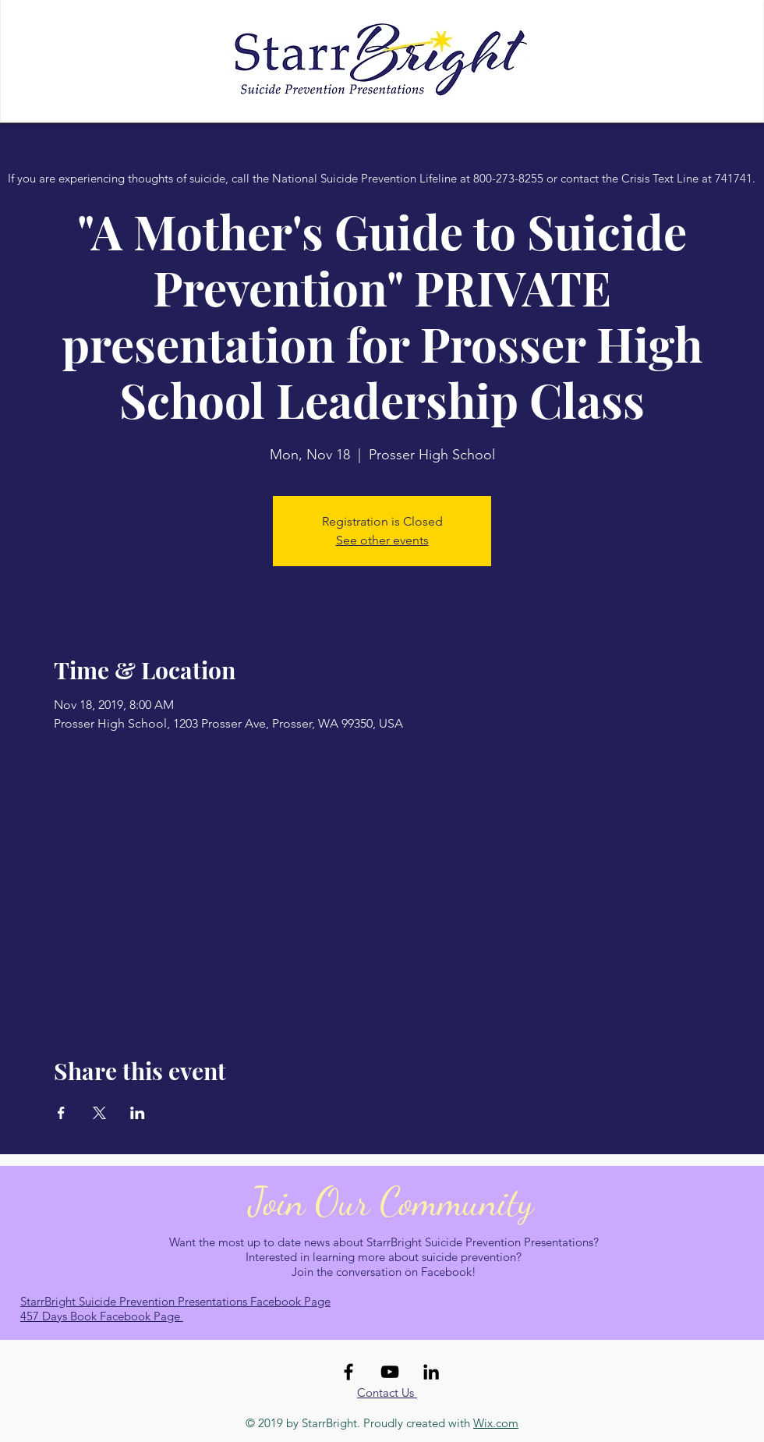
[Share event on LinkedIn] (137, 1113)
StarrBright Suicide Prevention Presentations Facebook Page (175, 1301)
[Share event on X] (99, 1113)
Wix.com (495, 1422)
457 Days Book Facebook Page (101, 1316)
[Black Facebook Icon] (348, 1372)
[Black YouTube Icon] (390, 1372)
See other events (382, 540)
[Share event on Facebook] (61, 1113)
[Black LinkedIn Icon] (431, 1372)
